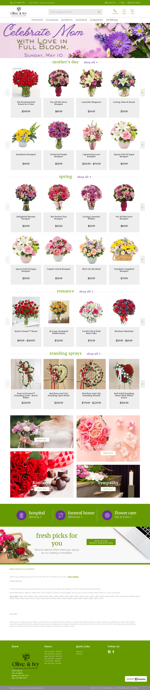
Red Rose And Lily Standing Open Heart (59, 394)
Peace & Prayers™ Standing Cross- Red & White (26, 395)
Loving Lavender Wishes (91, 217)
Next (142, 93)
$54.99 (91, 111)
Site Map (135, 688)
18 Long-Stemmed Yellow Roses (58, 332)
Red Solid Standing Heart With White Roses (124, 395)
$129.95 (59, 340)
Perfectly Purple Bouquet (58, 155)
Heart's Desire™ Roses (26, 331)
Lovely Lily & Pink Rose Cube (91, 332)
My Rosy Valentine (124, 331)
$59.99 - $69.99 (124, 340)
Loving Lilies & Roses (124, 102)
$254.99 (58, 402)
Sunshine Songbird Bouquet (124, 270)
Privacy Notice (107, 688)
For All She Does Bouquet (58, 103)
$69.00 (58, 226)
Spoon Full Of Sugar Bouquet (124, 155)
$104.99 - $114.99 (91, 163)
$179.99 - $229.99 (91, 402)
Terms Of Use (94, 688)
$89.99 (58, 111)
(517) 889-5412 (19, 3)
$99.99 (26, 163)
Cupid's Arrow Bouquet (59, 269)
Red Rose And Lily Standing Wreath (91, 394)
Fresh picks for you (56, 543)
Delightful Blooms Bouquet (26, 217)
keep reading (73, 577)
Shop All (89, 62)
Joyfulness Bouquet (26, 154)
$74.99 (91, 340)
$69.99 (26, 226)
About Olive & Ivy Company (22, 569)
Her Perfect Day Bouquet (59, 217)
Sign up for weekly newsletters (101, 542)
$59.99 (124, 111)
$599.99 (26, 111)
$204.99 (26, 402)
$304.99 (124, 402)
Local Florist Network (122, 688)
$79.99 (124, 278)
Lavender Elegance (91, 102)
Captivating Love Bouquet (91, 155)
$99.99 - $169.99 (26, 340)
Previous (7, 93)
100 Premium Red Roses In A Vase (26, 103)
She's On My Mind (91, 269)
